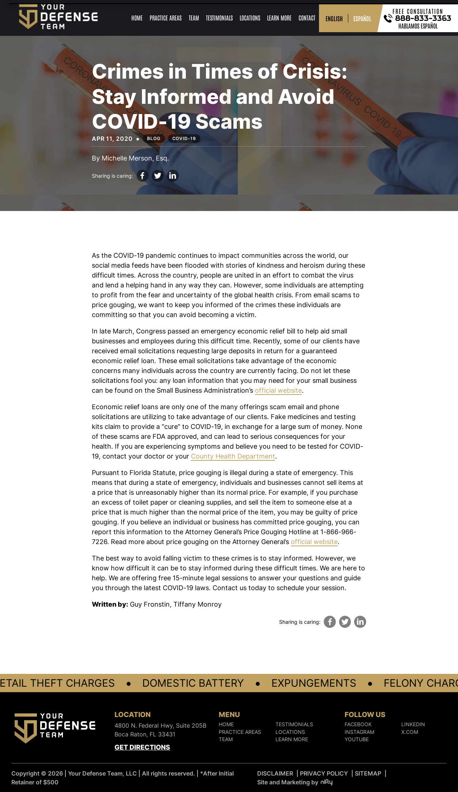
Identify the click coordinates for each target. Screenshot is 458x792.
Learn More (279, 17)
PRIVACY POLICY (324, 773)
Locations (250, 17)
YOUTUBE (357, 740)
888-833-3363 (423, 18)
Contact (307, 17)
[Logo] (55, 730)
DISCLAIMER (275, 773)
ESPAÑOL (362, 18)
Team (194, 17)
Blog (153, 138)
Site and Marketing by (295, 782)
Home (137, 17)
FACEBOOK (358, 725)
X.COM (409, 732)
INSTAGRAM (359, 732)
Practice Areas (165, 17)
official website (278, 390)
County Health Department (233, 456)
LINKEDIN (413, 725)
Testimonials (219, 17)
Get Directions (142, 747)
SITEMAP (368, 773)
